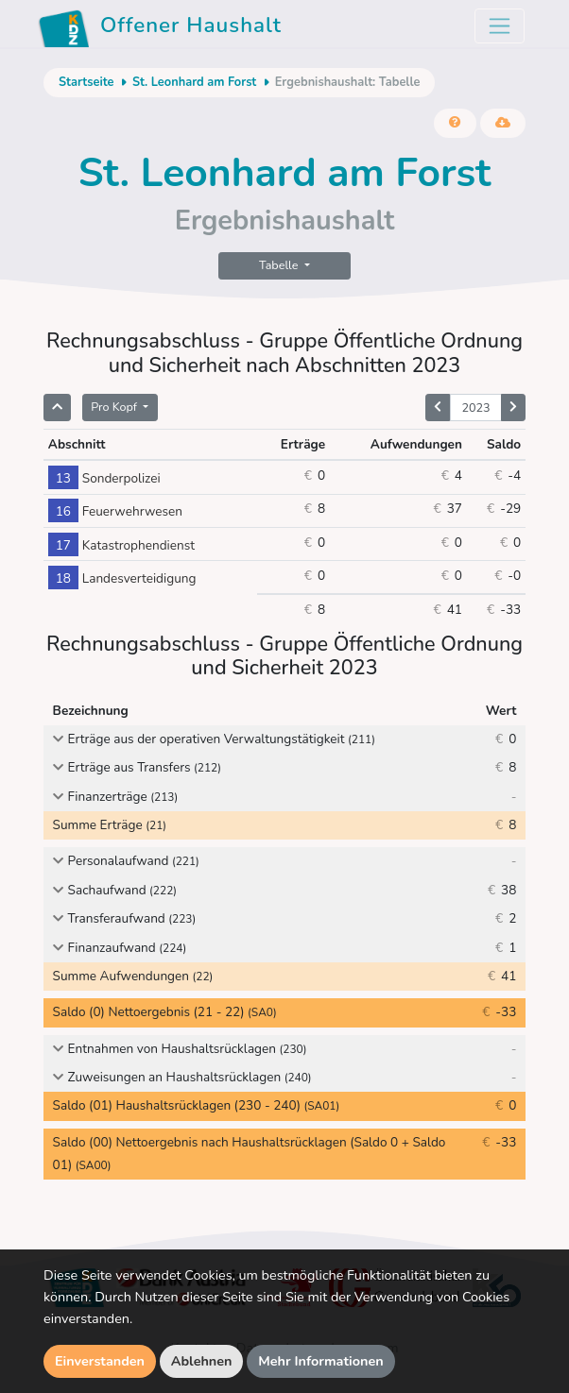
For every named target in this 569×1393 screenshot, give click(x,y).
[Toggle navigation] (499, 25)
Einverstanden (100, 1360)
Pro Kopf (115, 407)
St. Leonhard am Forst (194, 82)
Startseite (86, 82)
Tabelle (280, 265)
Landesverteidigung (122, 578)
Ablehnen (202, 1360)
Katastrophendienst (121, 545)
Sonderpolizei (104, 478)
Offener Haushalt (160, 28)
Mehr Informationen (321, 1360)
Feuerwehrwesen (115, 511)
